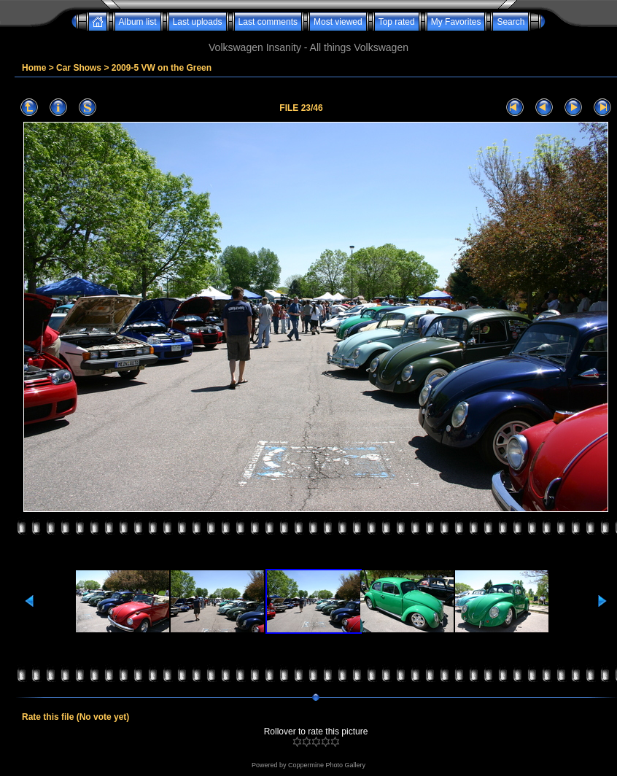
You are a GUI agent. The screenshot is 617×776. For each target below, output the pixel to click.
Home (34, 68)
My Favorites (456, 22)
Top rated (397, 22)
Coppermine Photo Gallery (326, 765)
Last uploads (197, 22)
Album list (138, 22)
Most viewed (338, 22)
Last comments (268, 22)
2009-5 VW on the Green (162, 68)
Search (510, 22)
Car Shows (78, 68)
